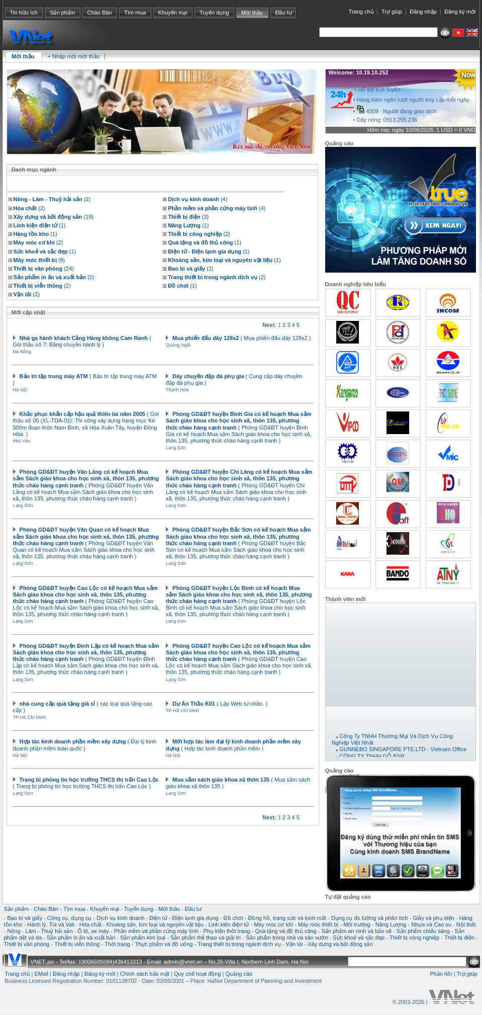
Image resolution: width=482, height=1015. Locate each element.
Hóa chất (90, 924)
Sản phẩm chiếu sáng (423, 931)
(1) (40, 225)
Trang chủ (361, 12)
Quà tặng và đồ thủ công (285, 931)
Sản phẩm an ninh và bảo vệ (356, 931)
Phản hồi (441, 974)
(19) (53, 217)
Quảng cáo (239, 974)
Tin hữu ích (24, 13)
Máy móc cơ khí (273, 924)
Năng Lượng (391, 924)
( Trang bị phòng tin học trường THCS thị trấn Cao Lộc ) (86, 783)
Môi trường (356, 924)
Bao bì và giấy (24, 918)
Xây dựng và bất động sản (340, 944)
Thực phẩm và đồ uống (163, 944)
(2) (52, 199)
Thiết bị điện (459, 938)
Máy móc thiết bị (318, 924)
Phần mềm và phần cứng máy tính (156, 931)
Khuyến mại (172, 13)
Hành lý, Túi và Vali (50, 924)
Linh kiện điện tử (229, 924)
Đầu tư (283, 13)
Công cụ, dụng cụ (69, 918)
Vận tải (294, 944)
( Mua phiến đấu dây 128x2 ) (241, 338)
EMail (42, 974)
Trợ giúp (391, 12)
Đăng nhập (423, 12)
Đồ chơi (233, 918)
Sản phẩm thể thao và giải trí (205, 938)
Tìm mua (135, 13)
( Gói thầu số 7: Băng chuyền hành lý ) (82, 341)
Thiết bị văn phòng (27, 944)
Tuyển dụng (214, 13)
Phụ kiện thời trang (226, 931)
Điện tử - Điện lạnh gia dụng (184, 918)
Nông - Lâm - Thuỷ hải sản (39, 931)
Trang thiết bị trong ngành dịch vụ (239, 944)
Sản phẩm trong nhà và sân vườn (287, 938)
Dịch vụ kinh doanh (120, 918)
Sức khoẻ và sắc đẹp (358, 938)
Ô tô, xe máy (93, 931)
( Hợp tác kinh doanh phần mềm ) (233, 744)
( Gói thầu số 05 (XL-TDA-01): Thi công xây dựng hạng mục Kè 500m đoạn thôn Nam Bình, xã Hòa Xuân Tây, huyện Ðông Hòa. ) (86, 424)
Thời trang (117, 944)
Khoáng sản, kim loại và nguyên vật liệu (154, 924)
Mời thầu (252, 13)
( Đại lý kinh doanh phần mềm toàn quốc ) (84, 744)
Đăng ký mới (459, 12)
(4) (197, 199)
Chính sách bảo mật (144, 974)
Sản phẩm (62, 13)
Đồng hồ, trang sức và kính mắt (287, 918)
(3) (188, 217)
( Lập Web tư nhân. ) (219, 704)
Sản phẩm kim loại (142, 938)
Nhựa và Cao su (431, 924)
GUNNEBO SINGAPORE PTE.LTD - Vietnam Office (402, 753)
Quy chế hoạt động (197, 974)
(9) (39, 260)
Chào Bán (99, 13)
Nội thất (466, 924)
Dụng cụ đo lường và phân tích (369, 918)
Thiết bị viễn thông (77, 944)
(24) (44, 269)
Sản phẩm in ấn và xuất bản (81, 938)
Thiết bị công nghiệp (414, 938)
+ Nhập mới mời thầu (73, 56)
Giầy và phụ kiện (433, 918)
